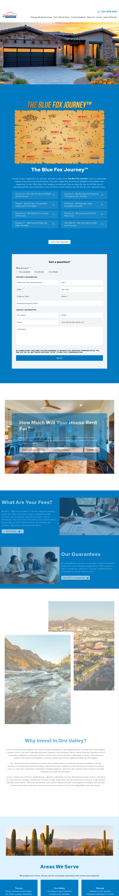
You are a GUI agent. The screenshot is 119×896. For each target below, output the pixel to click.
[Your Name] (37, 315)
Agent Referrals (110, 17)
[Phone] (37, 322)
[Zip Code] (82, 289)
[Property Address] (51, 64)
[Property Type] (37, 296)
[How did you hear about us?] (82, 322)
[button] (35, 195)
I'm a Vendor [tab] (53, 272)
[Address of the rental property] (37, 282)
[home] (10, 12)
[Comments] (59, 336)
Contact (99, 17)
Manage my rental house (41, 17)
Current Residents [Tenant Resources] (78, 17)
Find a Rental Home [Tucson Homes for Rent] (61, 17)
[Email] (82, 315)
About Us (91, 17)
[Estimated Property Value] (59, 303)
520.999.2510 (109, 11)
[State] (37, 289)
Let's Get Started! (59, 242)
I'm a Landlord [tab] (24, 272)
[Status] (82, 296)
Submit (92, 64)
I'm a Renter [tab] (39, 272)
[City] (82, 282)
